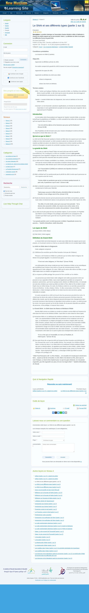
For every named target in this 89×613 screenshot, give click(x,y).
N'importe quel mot (9, 193)
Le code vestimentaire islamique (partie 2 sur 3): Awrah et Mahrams (54, 526)
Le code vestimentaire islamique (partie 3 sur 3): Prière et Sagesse (53, 528)
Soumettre (48, 457)
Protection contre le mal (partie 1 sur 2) (46, 509)
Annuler (63, 457)
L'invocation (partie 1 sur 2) (42, 537)
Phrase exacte (8, 195)
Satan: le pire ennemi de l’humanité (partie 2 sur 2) (49, 534)
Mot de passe (7, 53)
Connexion (23, 59)
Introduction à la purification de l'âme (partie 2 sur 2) (49, 520)
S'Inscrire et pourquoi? (18, 67)
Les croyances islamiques (50, 47)
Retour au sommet (79, 405)
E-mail (5, 47)
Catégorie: (36, 47)
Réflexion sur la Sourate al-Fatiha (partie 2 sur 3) (48, 495)
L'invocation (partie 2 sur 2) (42, 540)
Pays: (35, 440)
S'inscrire (28, 13)
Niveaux (37, 13)
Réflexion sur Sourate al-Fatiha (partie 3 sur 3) (48, 498)
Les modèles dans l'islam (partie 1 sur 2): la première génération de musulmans (57, 548)
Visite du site (19, 13)
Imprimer (51, 408)
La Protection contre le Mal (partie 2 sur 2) (46, 512)
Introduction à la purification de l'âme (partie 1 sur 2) (49, 517)
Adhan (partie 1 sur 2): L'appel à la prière (46, 476)
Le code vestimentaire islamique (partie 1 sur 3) (48, 523)
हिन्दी (6, 35)
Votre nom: (36, 432)
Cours (40, 47)
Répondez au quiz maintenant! (59, 384)
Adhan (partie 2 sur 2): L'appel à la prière (45, 391)
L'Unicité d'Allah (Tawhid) (66, 47)
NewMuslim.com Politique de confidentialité (45, 580)
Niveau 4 (35, 19)
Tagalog (7, 25)
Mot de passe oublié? (9, 64)
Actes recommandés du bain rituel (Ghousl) (47, 490)
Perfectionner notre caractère (43, 515)
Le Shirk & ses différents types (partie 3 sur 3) (48, 487)
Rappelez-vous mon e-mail (11, 62)
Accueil (4, 13)
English (6, 23)
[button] (4, 120)
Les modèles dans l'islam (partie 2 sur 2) (46, 551)
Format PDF (81, 408)
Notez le (36, 408)
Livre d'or (64, 13)
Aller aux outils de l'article (78, 21)
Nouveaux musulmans (17, 6)
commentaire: (37, 445)
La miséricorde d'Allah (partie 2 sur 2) (45, 545)
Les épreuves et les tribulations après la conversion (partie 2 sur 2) (53, 558)
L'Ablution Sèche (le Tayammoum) (44, 501)
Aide (11, 13)
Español (7, 28)
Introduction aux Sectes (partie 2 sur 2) (46, 506)
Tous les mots (8, 191)
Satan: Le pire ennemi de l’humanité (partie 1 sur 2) (49, 531)
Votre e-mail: (37, 436)
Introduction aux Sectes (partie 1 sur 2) (46, 503)
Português (7, 32)
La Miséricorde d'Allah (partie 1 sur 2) (45, 542)
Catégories (46, 13)
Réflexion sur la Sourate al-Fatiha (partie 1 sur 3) (48, 492)
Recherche (56, 13)
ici (81, 461)
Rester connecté (8, 60)
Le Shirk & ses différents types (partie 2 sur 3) (48, 484)
